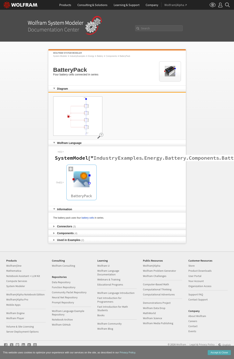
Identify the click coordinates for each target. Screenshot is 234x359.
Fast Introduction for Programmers (109, 299)
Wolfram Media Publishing (158, 323)
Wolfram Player (15, 318)
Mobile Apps (13, 304)
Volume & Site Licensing (20, 326)
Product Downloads (200, 270)
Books (101, 315)
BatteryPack (125, 56)
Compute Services (16, 281)
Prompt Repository (63, 302)
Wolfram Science (152, 318)
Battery (100, 56)
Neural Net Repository (65, 297)
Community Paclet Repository (69, 292)
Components (111, 56)
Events (192, 331)
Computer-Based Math (156, 284)
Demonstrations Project (157, 303)
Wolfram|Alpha (151, 265)
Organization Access (199, 286)
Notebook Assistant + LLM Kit (23, 276)
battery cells (88, 217)
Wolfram (181, 344)
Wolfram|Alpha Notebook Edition (25, 294)
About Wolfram (197, 316)
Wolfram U (103, 265)
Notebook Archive (62, 319)
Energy (91, 56)
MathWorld (149, 313)
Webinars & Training (108, 279)
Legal (193, 344)
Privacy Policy (207, 344)
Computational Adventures (159, 294)
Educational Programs (110, 284)
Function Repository (63, 287)
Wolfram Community (109, 323)
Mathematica (13, 270)
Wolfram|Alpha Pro (17, 299)
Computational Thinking (157, 289)
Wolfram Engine (15, 313)
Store (191, 265)
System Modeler (60, 56)
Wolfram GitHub (61, 324)
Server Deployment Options (22, 331)
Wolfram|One (13, 265)
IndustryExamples (77, 56)
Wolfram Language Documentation (108, 272)
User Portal (194, 276)
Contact (193, 326)
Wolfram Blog (105, 328)
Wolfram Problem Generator (159, 270)
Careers (192, 321)
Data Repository (61, 282)
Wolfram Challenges (154, 276)
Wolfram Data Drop (154, 308)
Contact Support (198, 299)
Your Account (196, 281)
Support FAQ (195, 294)
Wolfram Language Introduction (116, 293)
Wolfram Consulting (63, 265)
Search (145, 28)
